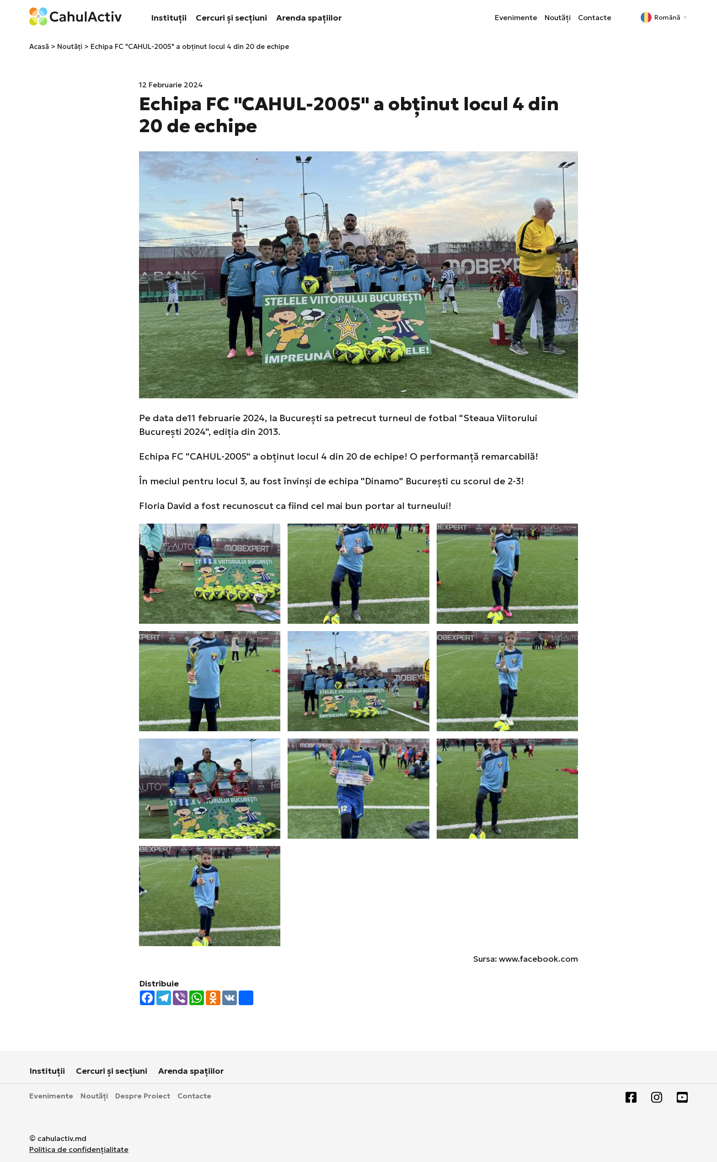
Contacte (594, 17)
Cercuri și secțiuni (231, 17)
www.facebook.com (538, 958)
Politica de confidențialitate (78, 1149)
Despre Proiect (142, 1095)
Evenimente (516, 17)
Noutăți (558, 17)
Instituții (169, 17)
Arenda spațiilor (309, 17)
